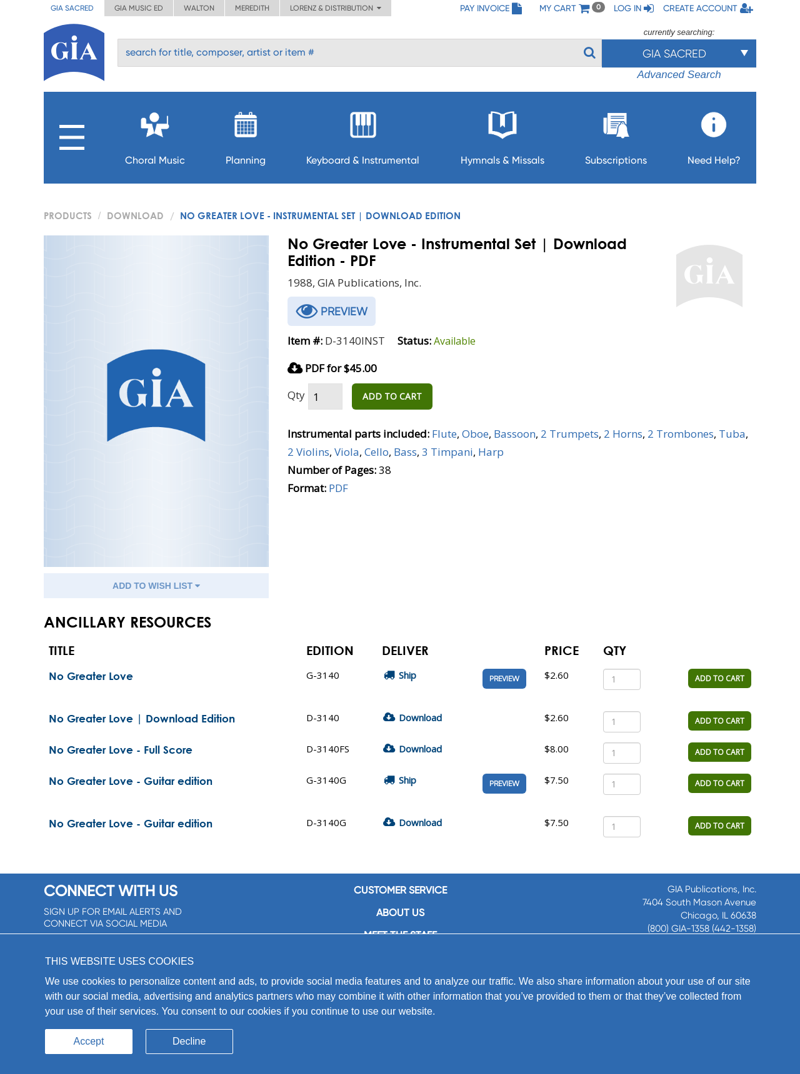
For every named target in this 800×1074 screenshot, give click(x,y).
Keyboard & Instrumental (362, 134)
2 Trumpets (570, 433)
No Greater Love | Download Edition (142, 718)
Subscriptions (616, 134)
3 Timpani (447, 452)
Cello (376, 452)
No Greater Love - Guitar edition (130, 781)
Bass (405, 452)
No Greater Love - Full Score (120, 750)
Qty (296, 395)
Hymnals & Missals (502, 134)
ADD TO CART (392, 396)
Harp (491, 452)
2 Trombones (681, 433)
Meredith (252, 8)
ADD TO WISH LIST (156, 586)
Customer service (400, 890)
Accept (89, 1041)
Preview (504, 678)
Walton (199, 8)
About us (400, 913)
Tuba (732, 433)
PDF (338, 488)
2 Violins (308, 452)
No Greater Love (91, 676)
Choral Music (155, 134)
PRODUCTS (68, 215)
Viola (346, 452)
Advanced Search (679, 75)
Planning (246, 134)
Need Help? (714, 134)
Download (135, 215)
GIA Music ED (138, 8)
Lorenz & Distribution (335, 8)
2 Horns (623, 433)
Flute (444, 433)
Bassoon (515, 433)
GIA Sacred (72, 8)
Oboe (475, 433)
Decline (189, 1041)
